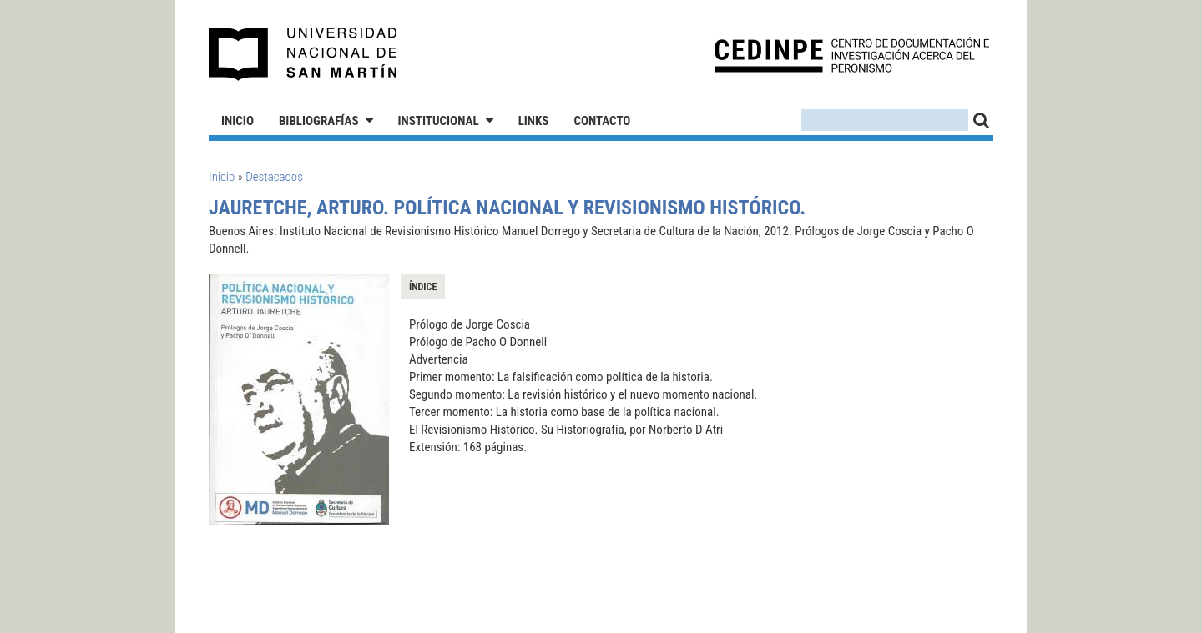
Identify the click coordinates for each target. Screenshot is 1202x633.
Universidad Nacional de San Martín (303, 54)
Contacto (601, 120)
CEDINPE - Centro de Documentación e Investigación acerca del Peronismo (852, 55)
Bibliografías (319, 120)
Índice (423, 287)
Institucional (438, 120)
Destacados (274, 176)
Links (533, 120)
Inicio (237, 120)
